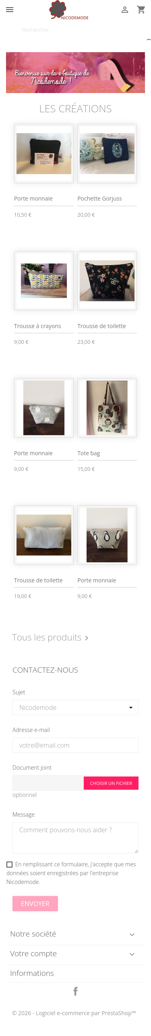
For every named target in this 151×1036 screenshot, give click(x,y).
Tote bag (88, 453)
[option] (75, 72)
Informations (32, 973)
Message (23, 814)
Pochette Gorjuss (99, 198)
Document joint (32, 767)
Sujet (18, 692)
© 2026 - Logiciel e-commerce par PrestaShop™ (74, 1013)
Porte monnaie (33, 198)
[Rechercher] (75, 29)
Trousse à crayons (37, 326)
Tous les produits (51, 638)
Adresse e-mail (31, 730)
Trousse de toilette (101, 326)
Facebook (76, 991)
